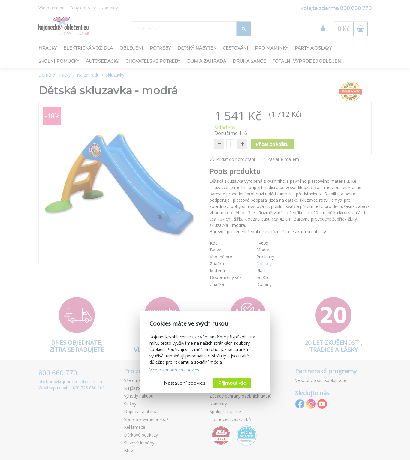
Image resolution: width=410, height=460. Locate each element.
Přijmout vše (232, 383)
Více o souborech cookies (174, 370)
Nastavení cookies (184, 383)
